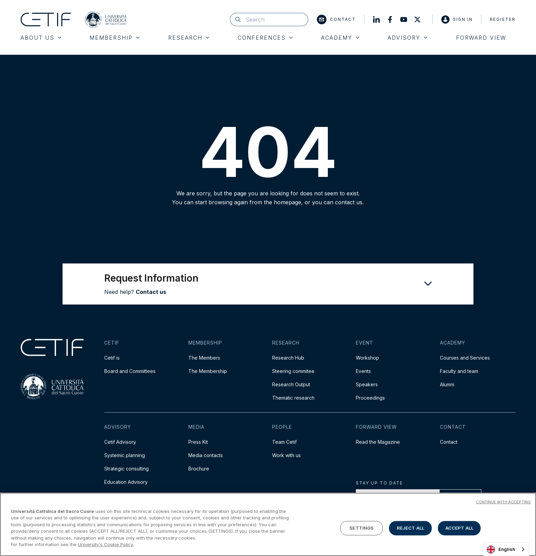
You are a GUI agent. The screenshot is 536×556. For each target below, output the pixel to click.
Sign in (457, 19)
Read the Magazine (378, 442)
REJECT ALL (410, 528)
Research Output (291, 384)
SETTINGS (361, 528)
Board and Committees (130, 371)
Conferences (265, 37)
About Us (41, 37)
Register (502, 19)
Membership (114, 37)
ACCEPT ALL (459, 528)
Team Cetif (284, 442)
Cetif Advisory (120, 442)
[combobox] (506, 549)
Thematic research (293, 398)
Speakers (367, 384)
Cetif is (112, 358)
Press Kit (198, 442)
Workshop (367, 358)
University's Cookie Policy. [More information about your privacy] (106, 544)
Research (188, 37)
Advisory (407, 37)
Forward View (481, 37)
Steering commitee (293, 371)
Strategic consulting (126, 468)
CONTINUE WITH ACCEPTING (503, 502)
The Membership (207, 371)
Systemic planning (124, 455)
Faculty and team (459, 371)
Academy (340, 37)
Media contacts (205, 455)
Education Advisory (126, 482)
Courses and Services (465, 358)
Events (363, 371)
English (501, 549)
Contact (336, 19)
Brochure (198, 468)
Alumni (447, 384)
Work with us (286, 455)
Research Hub (288, 358)
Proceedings (370, 398)
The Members (204, 358)
